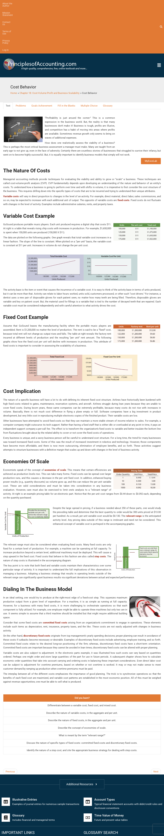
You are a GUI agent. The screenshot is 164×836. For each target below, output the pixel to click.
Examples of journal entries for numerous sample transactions (45, 757)
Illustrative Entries (25, 753)
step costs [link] (100, 510)
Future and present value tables (111, 773)
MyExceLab (151, 114)
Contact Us (53, 3)
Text (8, 59)
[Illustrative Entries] (6, 755)
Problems (21, 59)
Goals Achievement (41, 59)
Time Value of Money (109, 769)
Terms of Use (70, 3)
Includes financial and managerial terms (33, 773)
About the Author (11, 3)
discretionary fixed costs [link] (36, 589)
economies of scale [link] (55, 423)
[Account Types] (88, 755)
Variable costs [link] (11, 149)
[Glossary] (6, 771)
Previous (10, 725)
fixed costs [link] (123, 153)
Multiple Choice (89, 59)
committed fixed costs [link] (55, 576)
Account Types (104, 753)
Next (155, 725)
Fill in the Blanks (66, 59)
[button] (142, 18)
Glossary (107, 59)
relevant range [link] (134, 469)
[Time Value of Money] (88, 771)
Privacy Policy (88, 3)
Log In (103, 3)
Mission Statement (33, 3)
